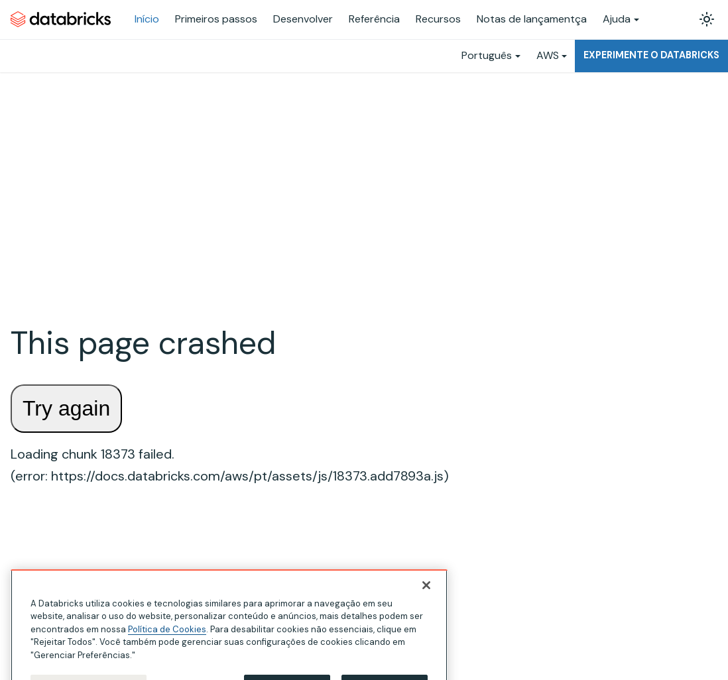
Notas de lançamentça (532, 19)
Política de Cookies (167, 636)
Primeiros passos (216, 19)
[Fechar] (426, 591)
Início (147, 19)
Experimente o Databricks (651, 55)
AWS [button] (547, 55)
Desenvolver (303, 19)
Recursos (438, 19)
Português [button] (486, 55)
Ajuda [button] (617, 19)
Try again (66, 408)
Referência (374, 19)
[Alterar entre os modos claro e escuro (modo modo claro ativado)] (706, 19)
